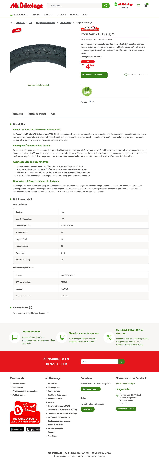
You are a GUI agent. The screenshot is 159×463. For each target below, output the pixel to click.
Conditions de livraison (56, 395)
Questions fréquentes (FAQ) (58, 406)
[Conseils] (15, 337)
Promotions (52, 384)
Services (50, 402)
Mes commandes (19, 384)
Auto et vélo (20, 23)
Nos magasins (53, 387)
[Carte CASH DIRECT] (109, 337)
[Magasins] (62, 337)
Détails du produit (37, 113)
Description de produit (91, 57)
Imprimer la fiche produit (38, 85)
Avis (53, 113)
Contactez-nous (53, 391)
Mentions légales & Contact (76, 453)
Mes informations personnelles (24, 391)
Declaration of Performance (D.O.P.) (62, 410)
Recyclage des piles (55, 428)
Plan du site (52, 436)
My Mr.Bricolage (18, 395)
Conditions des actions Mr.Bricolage (62, 413)
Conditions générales (101, 453)
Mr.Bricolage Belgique (125, 384)
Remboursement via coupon (58, 421)
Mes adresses (17, 387)
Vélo (30, 23)
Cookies (50, 432)
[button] (146, 5)
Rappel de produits (55, 425)
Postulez (86, 409)
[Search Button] (106, 5)
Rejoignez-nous (89, 389)
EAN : (100, 39)
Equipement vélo (65, 23)
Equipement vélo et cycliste (45, 23)
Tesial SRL (101, 456)
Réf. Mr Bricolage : (86, 39)
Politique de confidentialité (58, 417)
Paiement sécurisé (54, 399)
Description (17, 113)
